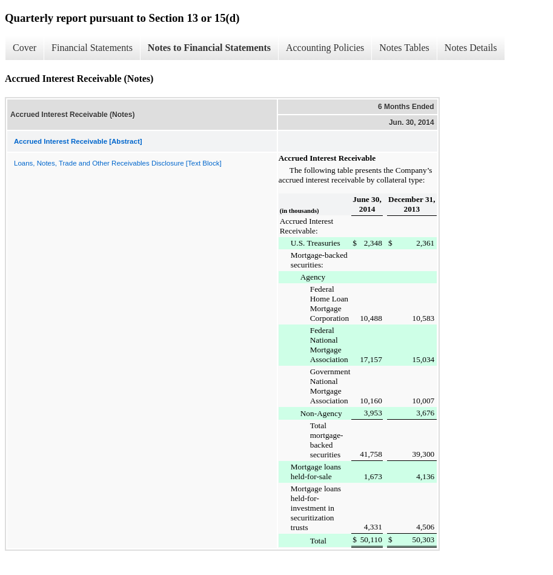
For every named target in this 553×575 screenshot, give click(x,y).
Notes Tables (404, 47)
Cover (24, 47)
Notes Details (471, 47)
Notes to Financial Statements (209, 47)
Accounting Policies (325, 47)
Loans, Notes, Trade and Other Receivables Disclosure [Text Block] (118, 163)
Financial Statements (92, 47)
